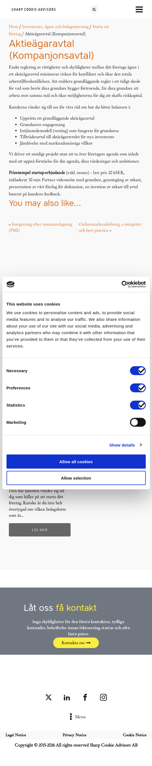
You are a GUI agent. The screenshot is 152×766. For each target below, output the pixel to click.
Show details (122, 444)
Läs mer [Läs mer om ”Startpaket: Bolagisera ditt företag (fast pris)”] (40, 530)
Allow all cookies (76, 461)
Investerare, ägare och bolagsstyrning (55, 26)
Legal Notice (16, 735)
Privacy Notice (74, 735)
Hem (13, 26)
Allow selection (76, 477)
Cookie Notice (134, 735)
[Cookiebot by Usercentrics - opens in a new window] (121, 284)
